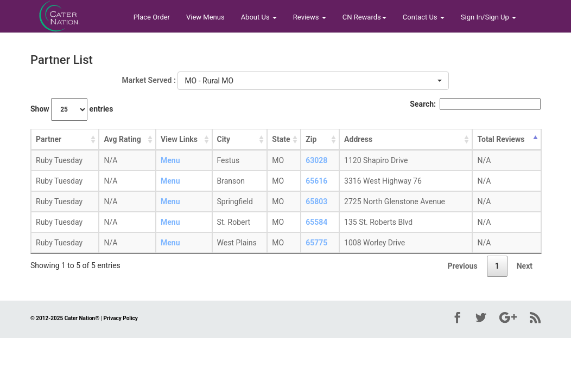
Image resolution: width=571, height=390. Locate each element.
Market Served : (149, 80)
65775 (316, 242)
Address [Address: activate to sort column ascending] (358, 139)
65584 (316, 222)
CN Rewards (364, 17)
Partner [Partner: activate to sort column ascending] (48, 139)
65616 (316, 181)
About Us (259, 17)
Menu (170, 160)
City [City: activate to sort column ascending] (224, 139)
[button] (313, 81)
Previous (462, 266)
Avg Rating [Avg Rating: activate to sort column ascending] (122, 139)
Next (524, 266)
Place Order (152, 17)
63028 (316, 160)
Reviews (309, 17)
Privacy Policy (120, 318)
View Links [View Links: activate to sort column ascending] (179, 139)
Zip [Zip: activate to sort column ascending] (311, 139)
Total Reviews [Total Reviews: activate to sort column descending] (500, 139)
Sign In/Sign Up (488, 17)
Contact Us (424, 17)
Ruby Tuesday (59, 160)
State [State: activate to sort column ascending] (281, 139)
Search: (475, 104)
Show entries (71, 109)
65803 (316, 201)
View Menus (205, 17)
